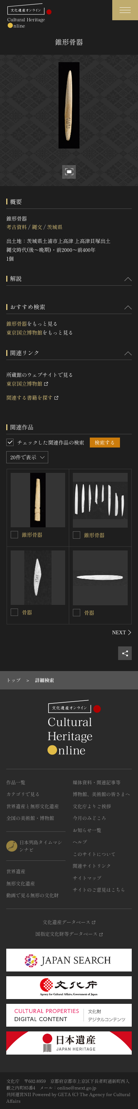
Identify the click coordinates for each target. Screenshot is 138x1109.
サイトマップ (87, 877)
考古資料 (16, 227)
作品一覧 (15, 782)
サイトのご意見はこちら (99, 889)
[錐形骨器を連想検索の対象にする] (14, 534)
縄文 (37, 227)
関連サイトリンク (92, 865)
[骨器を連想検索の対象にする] (14, 612)
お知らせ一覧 (87, 830)
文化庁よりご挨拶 (92, 806)
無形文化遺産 (20, 883)
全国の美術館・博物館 (30, 817)
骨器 (27, 612)
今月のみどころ (89, 817)
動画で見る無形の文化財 (32, 895)
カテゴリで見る (23, 794)
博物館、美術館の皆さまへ (101, 794)
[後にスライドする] (122, 632)
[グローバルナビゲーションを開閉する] (125, 10)
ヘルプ (80, 841)
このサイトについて (94, 854)
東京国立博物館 (24, 332)
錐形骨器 (16, 323)
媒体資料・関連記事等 (97, 782)
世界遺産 (15, 871)
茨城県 (55, 227)
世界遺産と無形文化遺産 (32, 806)
